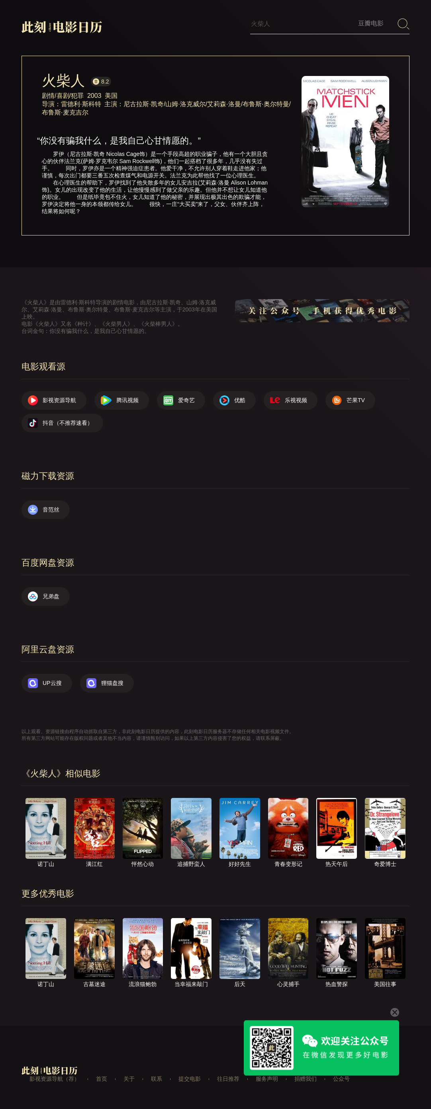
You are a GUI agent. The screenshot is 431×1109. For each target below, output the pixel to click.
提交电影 (189, 1079)
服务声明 (267, 1079)
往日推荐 (228, 1079)
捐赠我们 (305, 1079)
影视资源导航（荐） (54, 1079)
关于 (129, 1079)
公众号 (341, 1079)
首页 (101, 1079)
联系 (156, 1079)
